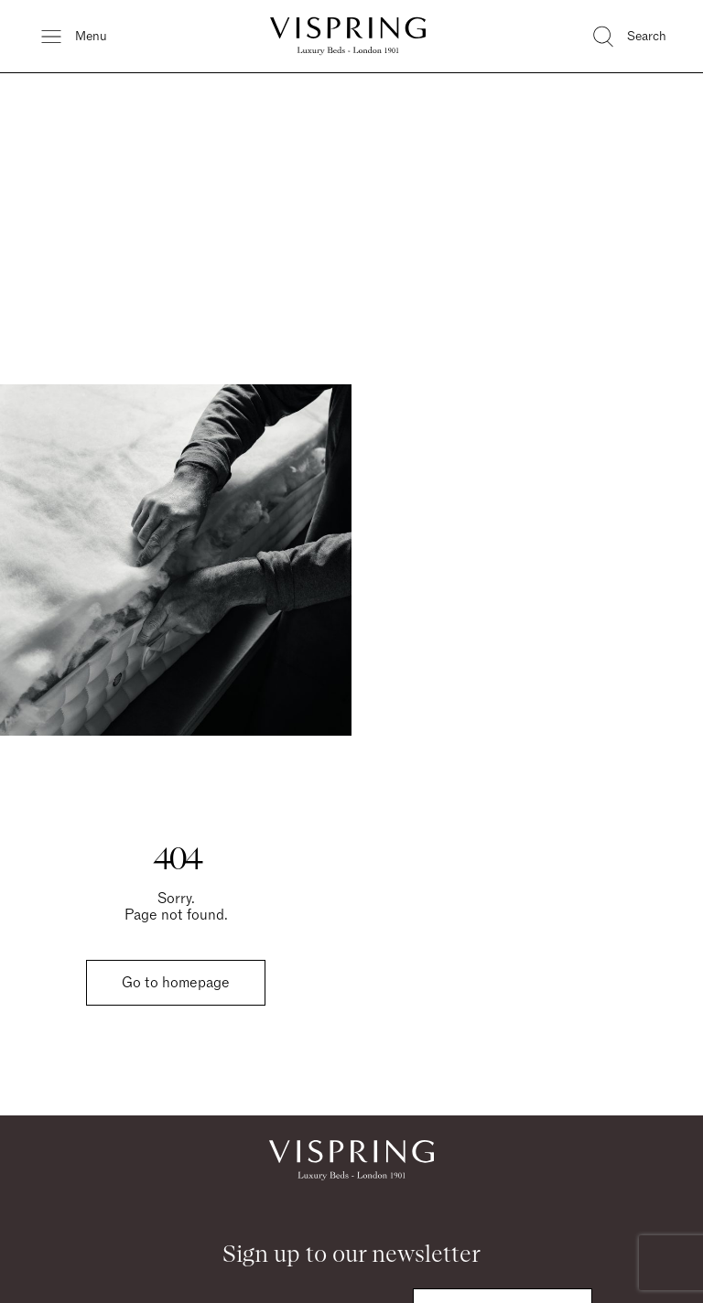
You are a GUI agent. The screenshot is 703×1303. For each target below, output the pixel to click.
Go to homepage (176, 983)
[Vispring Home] (348, 36)
